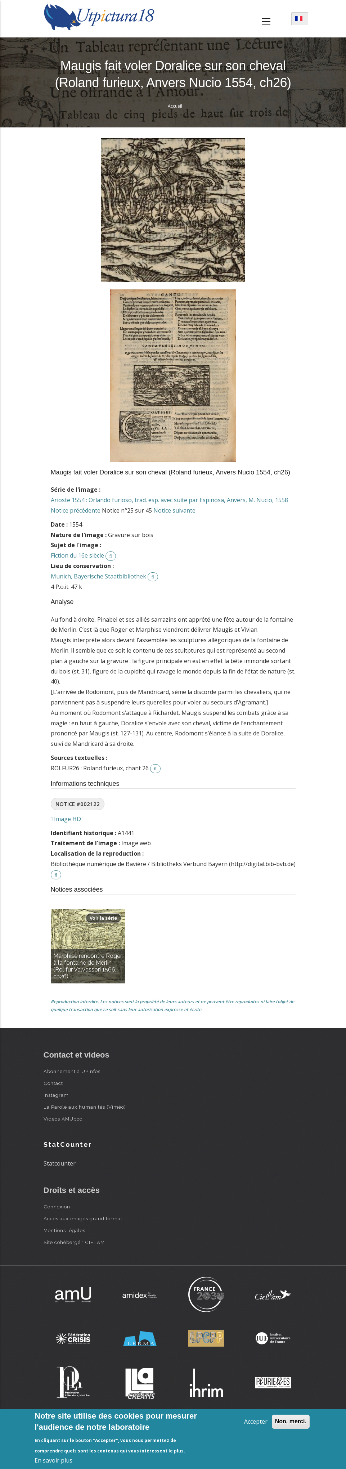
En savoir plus (53, 1460)
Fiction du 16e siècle (77, 555)
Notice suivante (174, 510)
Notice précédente (75, 510)
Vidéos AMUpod (63, 1119)
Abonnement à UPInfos (72, 1071)
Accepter (256, 1421)
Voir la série (103, 918)
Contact (53, 1083)
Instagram (56, 1095)
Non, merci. (290, 1421)
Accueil (175, 106)
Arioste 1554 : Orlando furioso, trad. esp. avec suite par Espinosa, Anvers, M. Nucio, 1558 (169, 500)
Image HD (66, 819)
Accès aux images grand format (83, 1218)
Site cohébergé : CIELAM (74, 1242)
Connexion (57, 1206)
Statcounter (60, 1163)
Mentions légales (64, 1230)
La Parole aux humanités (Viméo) (85, 1107)
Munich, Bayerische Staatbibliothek (98, 576)
